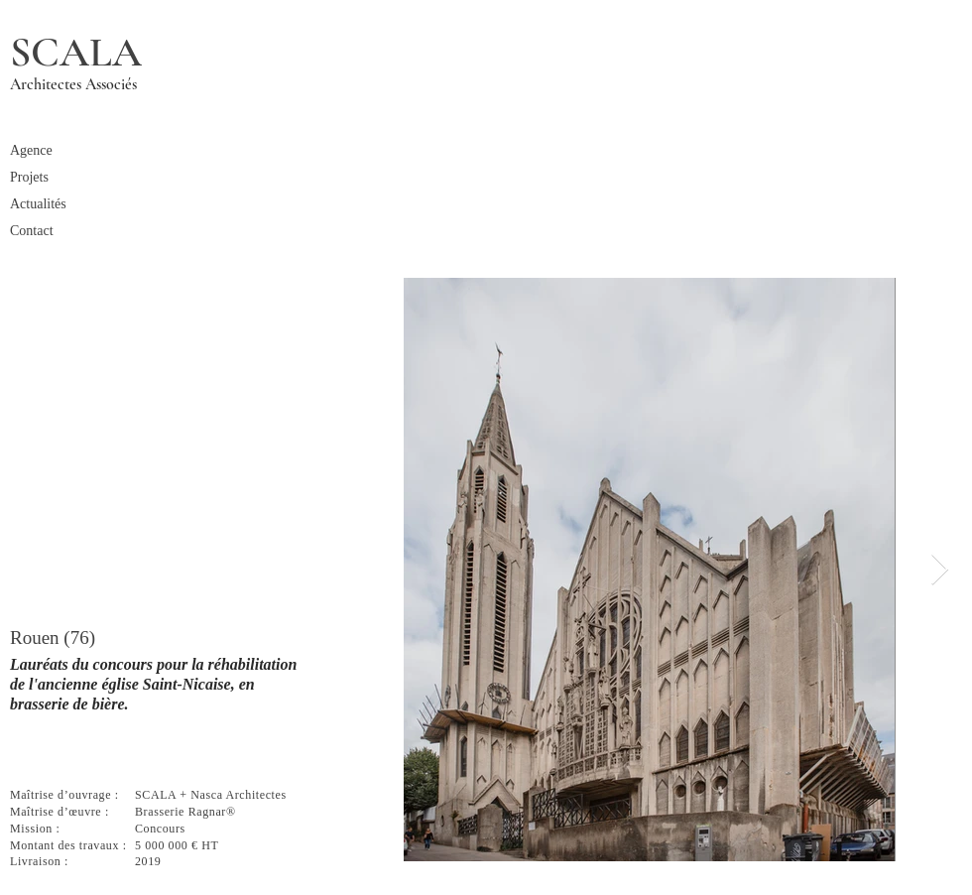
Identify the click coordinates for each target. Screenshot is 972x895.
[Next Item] (939, 569)
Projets (29, 177)
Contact (32, 230)
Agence (31, 150)
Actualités (38, 203)
